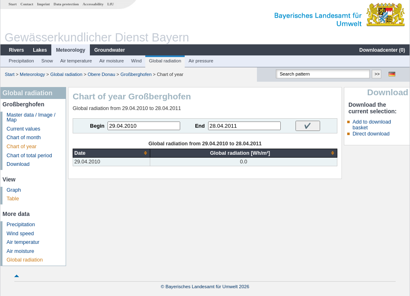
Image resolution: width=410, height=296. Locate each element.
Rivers (16, 50)
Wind (136, 60)
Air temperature (76, 60)
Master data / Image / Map (31, 117)
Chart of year (22, 146)
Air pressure (200, 60)
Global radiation (165, 60)
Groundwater (109, 50)
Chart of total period (29, 155)
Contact (27, 4)
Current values (23, 129)
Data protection (66, 4)
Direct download (371, 134)
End (200, 126)
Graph (14, 190)
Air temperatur (23, 242)
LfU (110, 4)
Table (13, 199)
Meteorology (70, 50)
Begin (97, 126)
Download (18, 164)
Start (13, 4)
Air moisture (111, 60)
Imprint (43, 4)
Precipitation (21, 60)
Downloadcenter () (382, 50)
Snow (47, 60)
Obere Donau (101, 74)
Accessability (92, 4)
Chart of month (24, 137)
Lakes (40, 50)
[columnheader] (111, 153)
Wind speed (20, 233)
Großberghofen (136, 74)
